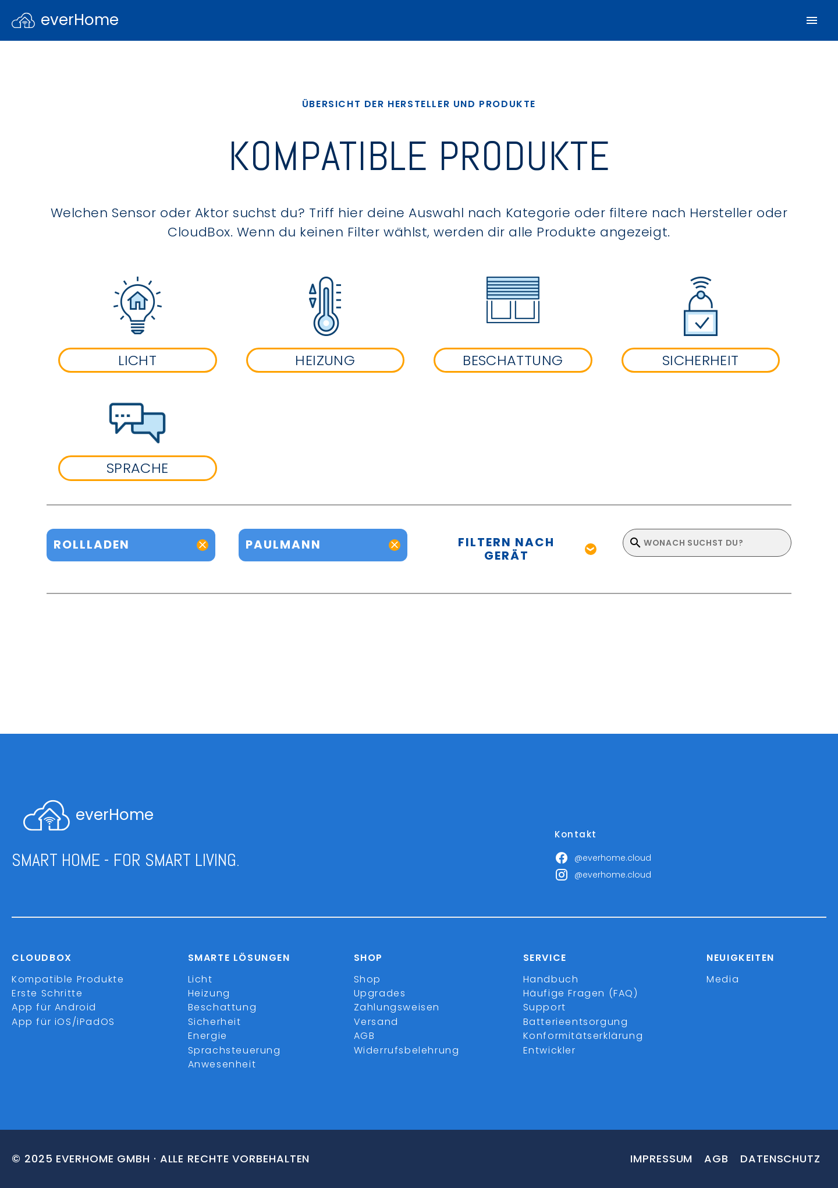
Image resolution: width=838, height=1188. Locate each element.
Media (722, 979)
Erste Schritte (47, 993)
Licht (200, 979)
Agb (716, 1158)
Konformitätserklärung (583, 1035)
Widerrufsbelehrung (407, 1050)
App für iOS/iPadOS (63, 1021)
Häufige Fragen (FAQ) (580, 993)
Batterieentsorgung (575, 1021)
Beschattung (222, 1007)
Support (544, 1007)
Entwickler (549, 1050)
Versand (376, 1021)
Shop (367, 979)
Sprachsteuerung (234, 1050)
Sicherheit (215, 1021)
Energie (208, 1035)
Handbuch (551, 979)
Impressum (661, 1158)
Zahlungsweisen (397, 1007)
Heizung (209, 993)
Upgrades (380, 993)
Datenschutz (780, 1158)
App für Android (54, 1007)
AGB (364, 1035)
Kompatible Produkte (68, 979)
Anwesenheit (222, 1064)
